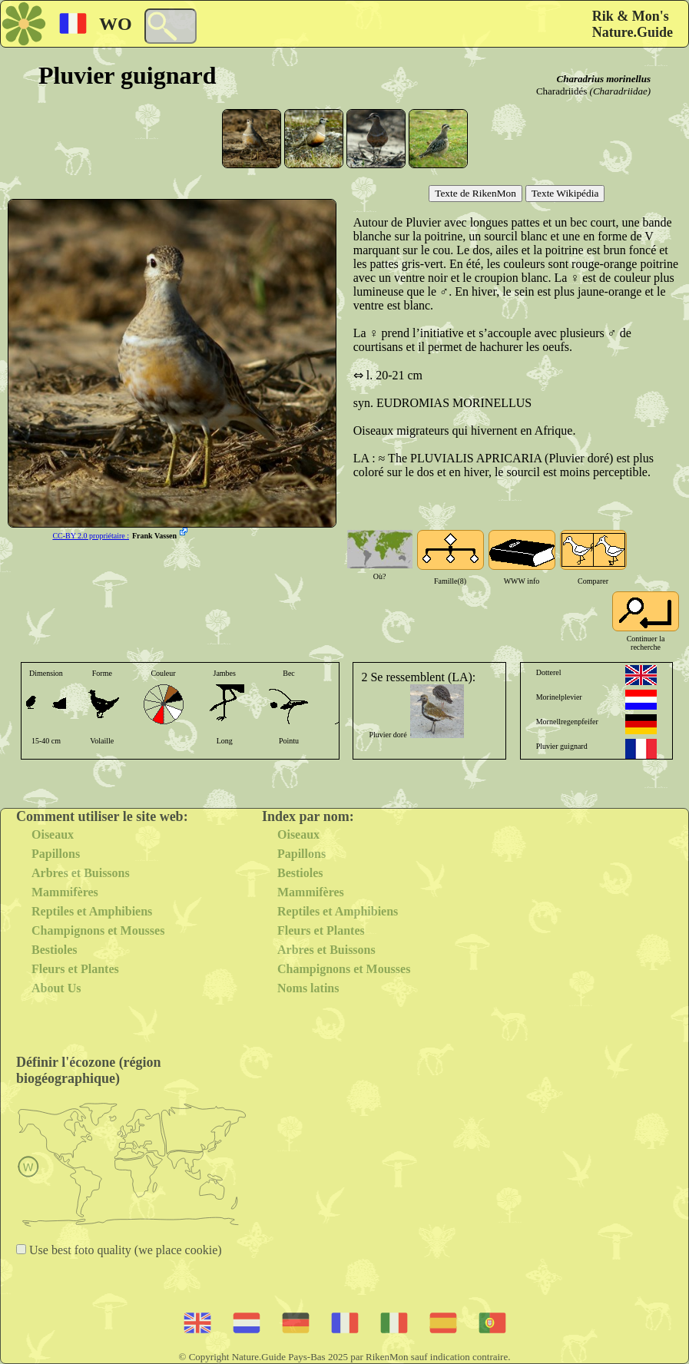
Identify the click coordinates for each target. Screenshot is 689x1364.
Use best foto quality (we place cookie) (124, 1249)
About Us (56, 988)
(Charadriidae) (620, 91)
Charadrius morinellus (604, 78)
